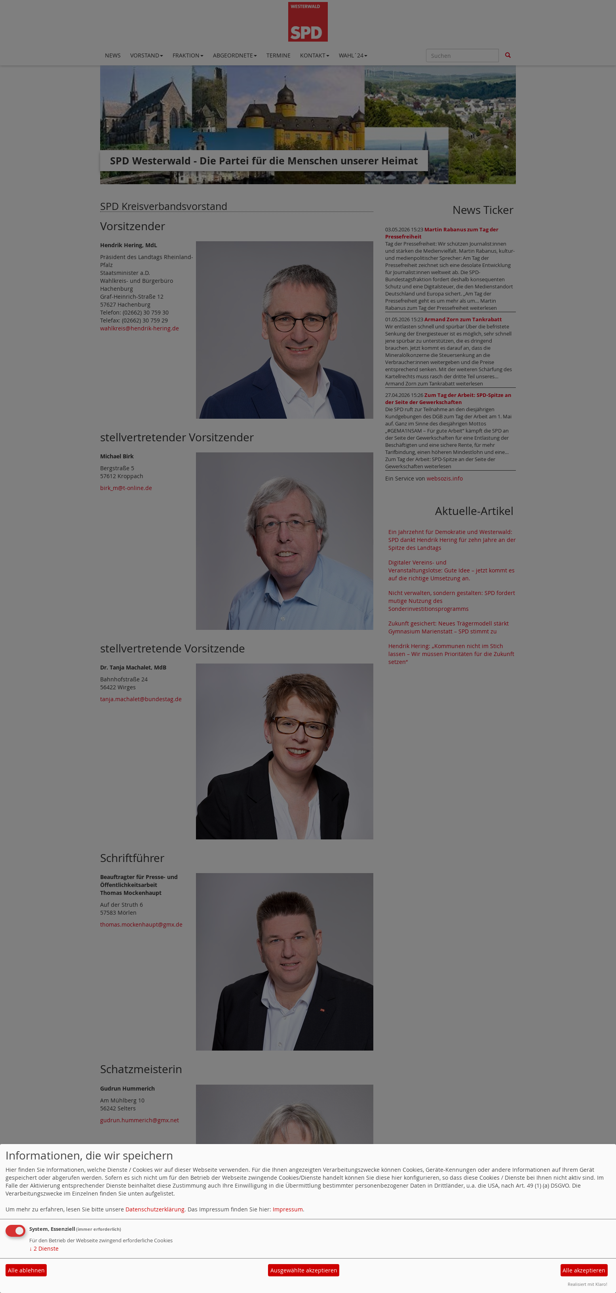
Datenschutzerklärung (154, 1209)
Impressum (288, 1209)
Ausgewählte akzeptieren (303, 1270)
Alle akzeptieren (584, 1270)
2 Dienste (44, 1248)
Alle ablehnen (26, 1270)
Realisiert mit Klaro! (587, 1284)
